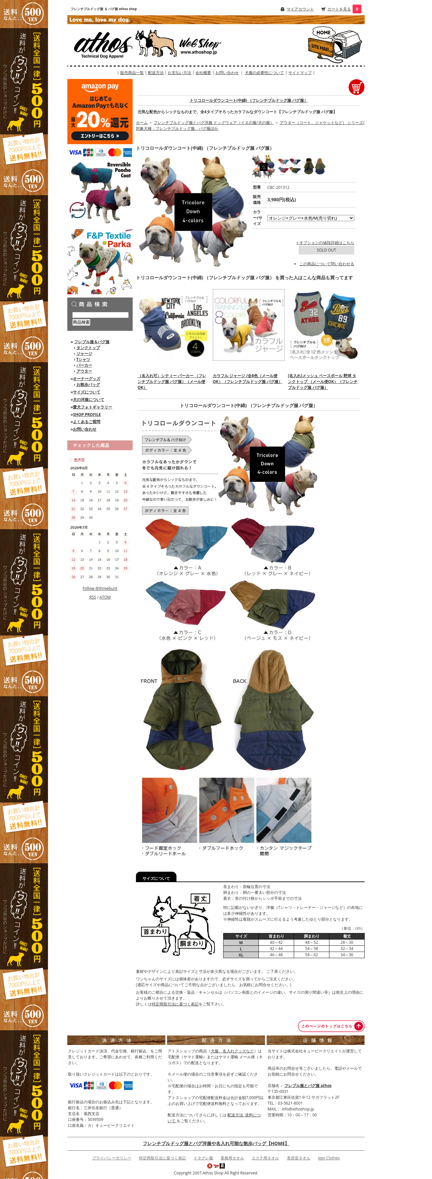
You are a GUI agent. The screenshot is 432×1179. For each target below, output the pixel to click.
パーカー (84, 365)
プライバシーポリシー (111, 1158)
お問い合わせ (227, 72)
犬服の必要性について (264, 72)
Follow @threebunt (100, 588)
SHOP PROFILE (87, 414)
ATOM (104, 597)
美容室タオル (298, 1158)
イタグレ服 (203, 1158)
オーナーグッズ (86, 378)
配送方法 (156, 72)
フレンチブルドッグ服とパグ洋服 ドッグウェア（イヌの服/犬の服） (214, 122)
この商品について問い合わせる (326, 264)
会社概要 (203, 72)
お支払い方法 (179, 72)
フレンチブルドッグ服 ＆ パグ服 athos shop (104, 9)
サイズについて (86, 392)
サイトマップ (300, 72)
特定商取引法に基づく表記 (175, 1004)
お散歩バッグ (88, 384)
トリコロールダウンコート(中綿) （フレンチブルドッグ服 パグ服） (249, 100)
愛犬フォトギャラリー (92, 407)
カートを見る (339, 9)
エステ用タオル (265, 1158)
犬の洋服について (88, 399)
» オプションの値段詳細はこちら (325, 242)
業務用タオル (232, 1158)
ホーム (142, 122)
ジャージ (84, 353)
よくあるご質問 (86, 421)
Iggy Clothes (329, 1158)
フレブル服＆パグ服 (91, 342)
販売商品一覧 (132, 72)
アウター (84, 371)
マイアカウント (300, 9)
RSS (92, 597)
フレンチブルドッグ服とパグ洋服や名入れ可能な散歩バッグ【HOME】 (216, 1143)
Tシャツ (83, 359)
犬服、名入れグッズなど (232, 1051)
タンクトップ (88, 347)
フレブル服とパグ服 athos (308, 1085)
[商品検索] (100, 315)
